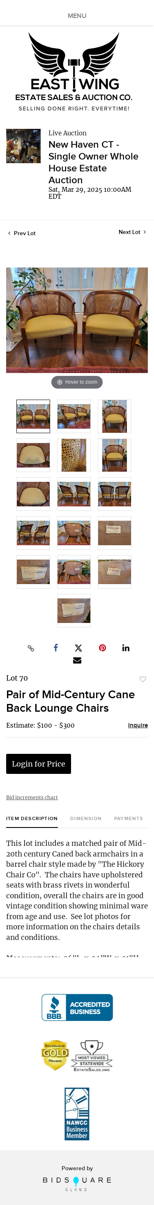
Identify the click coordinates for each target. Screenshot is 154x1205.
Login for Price (38, 764)
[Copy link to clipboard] (31, 648)
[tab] (32, 822)
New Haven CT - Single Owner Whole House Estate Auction (93, 162)
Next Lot (132, 232)
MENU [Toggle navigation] (77, 16)
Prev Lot (21, 233)
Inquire (138, 725)
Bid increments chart (32, 797)
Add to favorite (143, 679)
